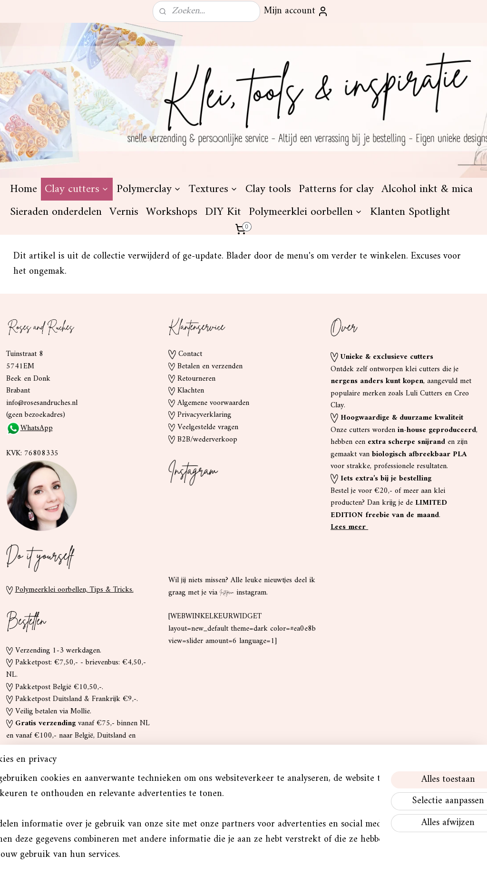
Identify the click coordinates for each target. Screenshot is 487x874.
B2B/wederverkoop (207, 439)
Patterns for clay (336, 189)
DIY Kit (223, 212)
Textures (213, 189)
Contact (190, 354)
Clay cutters (77, 189)
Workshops (171, 212)
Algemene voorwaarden (213, 403)
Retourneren (196, 378)
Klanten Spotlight (410, 212)
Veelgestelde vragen (207, 427)
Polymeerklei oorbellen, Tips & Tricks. (74, 589)
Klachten (190, 390)
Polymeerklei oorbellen (305, 212)
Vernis (123, 212)
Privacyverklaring (204, 415)
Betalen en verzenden (210, 366)
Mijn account (296, 11)
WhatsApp (29, 428)
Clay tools (268, 189)
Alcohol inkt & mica (427, 189)
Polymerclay (149, 189)
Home (23, 189)
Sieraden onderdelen (56, 212)
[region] (180, 807)
